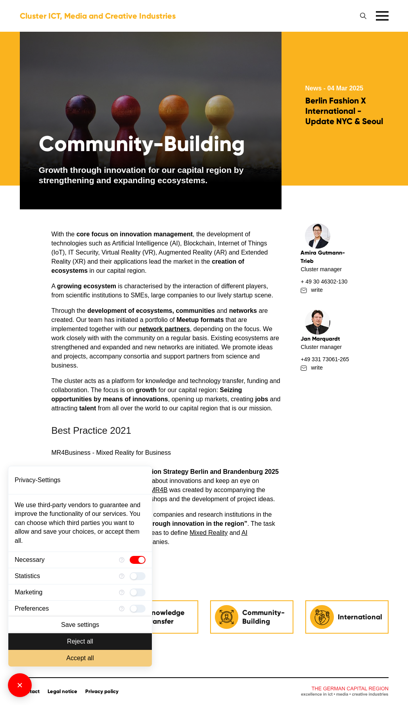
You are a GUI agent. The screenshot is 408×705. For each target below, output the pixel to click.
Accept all (80, 658)
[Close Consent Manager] (20, 685)
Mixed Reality (209, 532)
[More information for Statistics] (121, 576)
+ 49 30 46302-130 (324, 281)
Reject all (80, 641)
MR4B (158, 490)
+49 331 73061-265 (325, 359)
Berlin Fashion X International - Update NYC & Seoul (344, 111)
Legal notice (62, 691)
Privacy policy (102, 691)
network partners (164, 329)
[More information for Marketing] (121, 592)
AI (244, 532)
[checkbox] (138, 560)
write (312, 290)
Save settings (80, 624)
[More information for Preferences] (121, 608)
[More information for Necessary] (121, 560)
